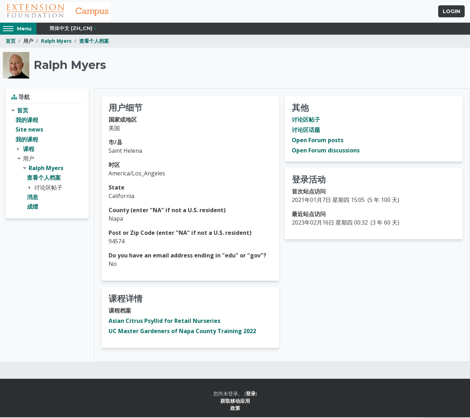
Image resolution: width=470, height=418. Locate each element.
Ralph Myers (56, 41)
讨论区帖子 (306, 120)
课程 (28, 149)
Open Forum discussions (326, 151)
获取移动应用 (235, 401)
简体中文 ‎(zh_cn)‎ (71, 29)
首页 (11, 41)
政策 (235, 408)
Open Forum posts (317, 141)
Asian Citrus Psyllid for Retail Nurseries (164, 321)
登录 (251, 394)
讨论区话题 (306, 130)
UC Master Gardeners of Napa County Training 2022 (182, 332)
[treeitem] (47, 159)
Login (451, 11)
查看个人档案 (94, 41)
